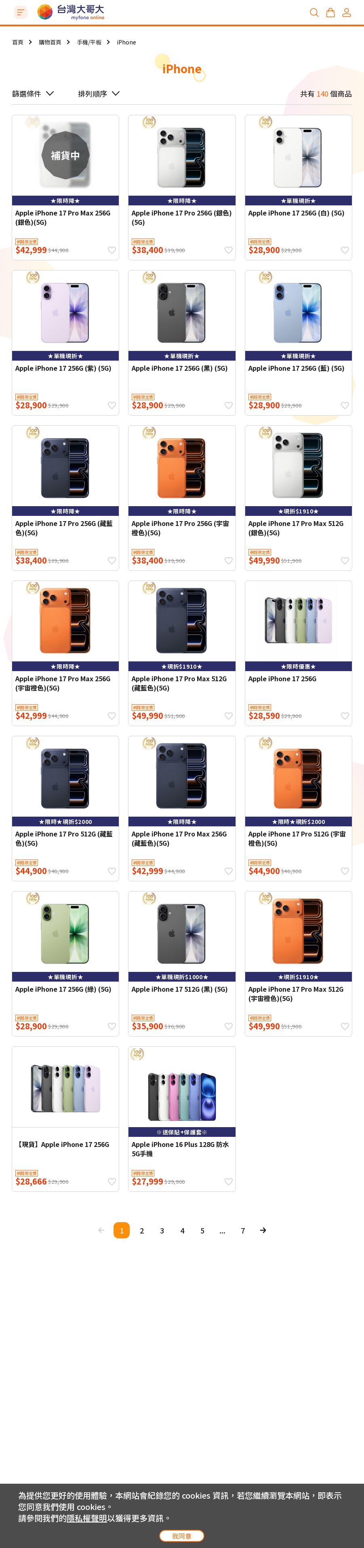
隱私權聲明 (87, 1518)
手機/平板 (89, 42)
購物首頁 (50, 42)
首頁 (17, 42)
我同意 (181, 1536)
